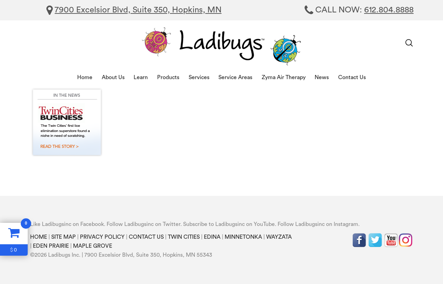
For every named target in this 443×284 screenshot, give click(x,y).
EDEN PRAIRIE (51, 246)
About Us (113, 77)
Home (84, 77)
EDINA (212, 237)
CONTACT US (146, 237)
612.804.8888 (389, 10)
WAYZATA (279, 237)
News (322, 77)
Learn (141, 77)
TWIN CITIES (184, 237)
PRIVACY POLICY (102, 237)
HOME (38, 237)
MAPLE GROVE (92, 246)
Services (199, 77)
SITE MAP (63, 237)
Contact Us (352, 77)
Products (168, 77)
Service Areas (235, 77)
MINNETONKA (243, 237)
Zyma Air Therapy (284, 77)
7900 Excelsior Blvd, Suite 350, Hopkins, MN (138, 10)
